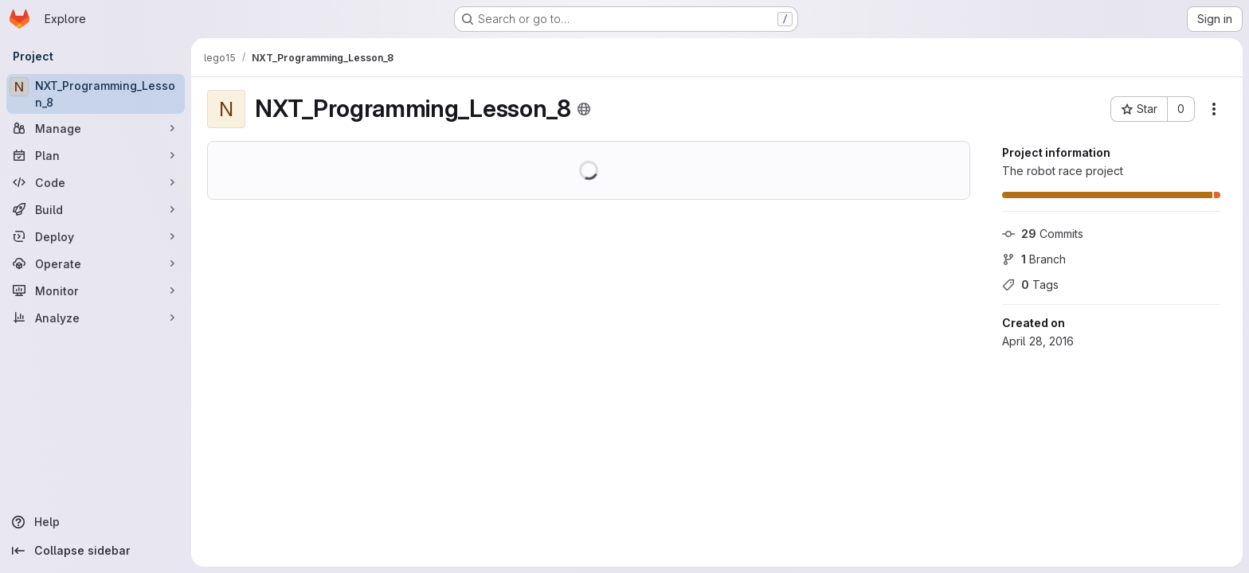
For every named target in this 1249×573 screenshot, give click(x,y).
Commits (1042, 233)
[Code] (95, 182)
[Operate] (95, 263)
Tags (1030, 284)
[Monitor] (95, 290)
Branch (1034, 259)
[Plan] (95, 155)
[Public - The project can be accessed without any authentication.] (584, 109)
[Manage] (95, 128)
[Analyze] (95, 317)
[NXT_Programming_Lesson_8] (95, 94)
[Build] (95, 209)
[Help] (95, 522)
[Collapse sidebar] (95, 550)
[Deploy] (95, 236)
